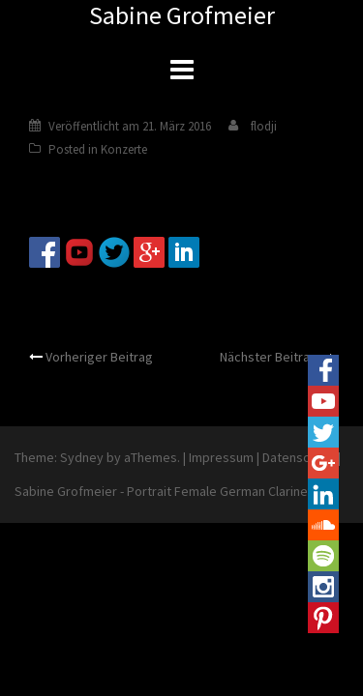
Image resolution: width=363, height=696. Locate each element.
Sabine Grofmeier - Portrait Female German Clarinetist (171, 491)
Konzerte (124, 149)
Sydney (82, 457)
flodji (264, 126)
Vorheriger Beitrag (99, 356)
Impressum (221, 457)
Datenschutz (298, 457)
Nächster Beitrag (269, 356)
